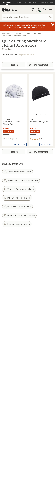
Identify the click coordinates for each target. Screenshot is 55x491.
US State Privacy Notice (36, 477)
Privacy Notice (15, 477)
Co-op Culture (9, 392)
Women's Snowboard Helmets (19, 189)
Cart (44, 9)
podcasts (44, 440)
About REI (34, 388)
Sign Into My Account (12, 319)
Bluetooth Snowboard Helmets (19, 215)
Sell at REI (7, 396)
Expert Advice (26, 54)
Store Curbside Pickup (40, 330)
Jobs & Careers (9, 388)
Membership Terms (13, 487)
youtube (37, 440)
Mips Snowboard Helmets (17, 197)
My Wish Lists (8, 327)
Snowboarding (19, 33)
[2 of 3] (40, 114)
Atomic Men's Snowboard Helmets (21, 180)
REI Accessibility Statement (38, 487)
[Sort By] (40, 64)
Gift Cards (7, 350)
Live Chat (6, 427)
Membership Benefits (12, 331)
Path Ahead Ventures (39, 373)
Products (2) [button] (10, 54)
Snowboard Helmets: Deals (17, 171)
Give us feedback (20, 236)
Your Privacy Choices (35, 473)
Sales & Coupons (37, 346)
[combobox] (27, 17)
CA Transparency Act (36, 484)
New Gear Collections (12, 369)
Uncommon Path (37, 369)
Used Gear (7, 373)
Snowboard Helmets (34, 33)
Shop (15, 10)
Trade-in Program (10, 377)
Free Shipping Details (39, 350)
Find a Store (8, 423)
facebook (24, 440)
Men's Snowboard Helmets (17, 206)
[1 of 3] (36, 114)
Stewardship (35, 408)
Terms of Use (14, 473)
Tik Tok (18, 440)
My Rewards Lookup (12, 323)
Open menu (50, 9)
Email (4, 254)
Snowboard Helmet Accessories (14, 36)
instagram (11, 440)
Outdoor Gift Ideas (11, 346)
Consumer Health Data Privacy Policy (27, 480)
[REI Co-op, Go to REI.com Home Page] (6, 9)
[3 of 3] (45, 114)
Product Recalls (16, 484)
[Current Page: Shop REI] (7, 2)
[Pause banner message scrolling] (52, 24)
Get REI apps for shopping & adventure (27, 447)
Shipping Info (35, 334)
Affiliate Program (10, 400)
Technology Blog (37, 404)
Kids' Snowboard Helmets (17, 224)
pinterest (31, 440)
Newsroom (34, 400)
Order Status (35, 319)
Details (39, 249)
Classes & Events (37, 365)
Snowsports (6, 33)
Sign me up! (27, 267)
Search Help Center (11, 419)
